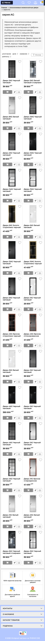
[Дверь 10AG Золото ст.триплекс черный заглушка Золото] (33, 250)
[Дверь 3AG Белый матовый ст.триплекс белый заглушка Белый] (12, 359)
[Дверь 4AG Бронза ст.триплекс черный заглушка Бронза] (12, 323)
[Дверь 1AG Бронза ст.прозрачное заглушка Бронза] (33, 467)
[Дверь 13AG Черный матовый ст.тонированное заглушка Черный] (33, 105)
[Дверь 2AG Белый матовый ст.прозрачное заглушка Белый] (33, 504)
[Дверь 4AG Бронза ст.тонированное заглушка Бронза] (33, 323)
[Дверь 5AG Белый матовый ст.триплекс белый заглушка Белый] (33, 214)
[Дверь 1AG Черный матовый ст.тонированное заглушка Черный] (33, 359)
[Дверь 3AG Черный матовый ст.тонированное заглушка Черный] (12, 69)
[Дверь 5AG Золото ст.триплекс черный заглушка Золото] (12, 214)
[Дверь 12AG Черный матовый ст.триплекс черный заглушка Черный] (33, 142)
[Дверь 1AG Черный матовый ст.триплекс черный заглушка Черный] (33, 395)
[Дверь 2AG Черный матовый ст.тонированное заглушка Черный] (12, 142)
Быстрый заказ (14, 92)
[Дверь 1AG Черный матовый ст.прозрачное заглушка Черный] (33, 431)
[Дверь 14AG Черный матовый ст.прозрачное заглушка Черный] (12, 178)
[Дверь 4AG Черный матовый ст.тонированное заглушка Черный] (12, 431)
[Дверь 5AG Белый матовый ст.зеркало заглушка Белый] (33, 69)
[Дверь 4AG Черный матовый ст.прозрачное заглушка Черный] (12, 467)
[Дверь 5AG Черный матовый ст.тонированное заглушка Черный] (12, 286)
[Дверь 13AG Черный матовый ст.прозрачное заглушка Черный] (33, 178)
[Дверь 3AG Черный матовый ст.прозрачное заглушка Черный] (33, 540)
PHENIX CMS (35, 638)
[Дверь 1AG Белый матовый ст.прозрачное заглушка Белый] (12, 504)
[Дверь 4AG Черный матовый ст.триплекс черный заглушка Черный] (12, 395)
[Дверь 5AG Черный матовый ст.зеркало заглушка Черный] (12, 540)
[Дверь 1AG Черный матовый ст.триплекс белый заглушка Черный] (33, 286)
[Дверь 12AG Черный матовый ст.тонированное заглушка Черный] (12, 250)
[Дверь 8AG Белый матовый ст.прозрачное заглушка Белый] (12, 105)
